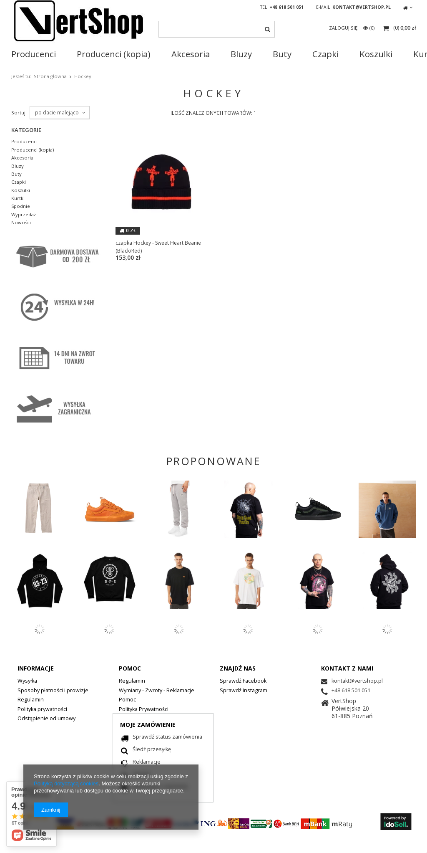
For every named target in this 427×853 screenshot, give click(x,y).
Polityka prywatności (42, 710)
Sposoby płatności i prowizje (53, 691)
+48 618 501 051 (286, 7)
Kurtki (18, 198)
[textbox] (216, 29)
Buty (282, 54)
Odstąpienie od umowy (46, 719)
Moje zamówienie (148, 725)
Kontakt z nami (347, 668)
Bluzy (241, 54)
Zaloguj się (344, 28)
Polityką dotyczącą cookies (66, 783)
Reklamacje (147, 762)
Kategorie (26, 130)
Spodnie (20, 206)
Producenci (33, 54)
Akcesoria (190, 54)
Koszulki (20, 190)
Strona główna (50, 76)
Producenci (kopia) (32, 150)
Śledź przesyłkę (152, 750)
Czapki (325, 54)
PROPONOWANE (213, 461)
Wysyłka (27, 681)
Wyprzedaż (23, 215)
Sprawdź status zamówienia (167, 737)
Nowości (21, 222)
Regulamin (31, 700)
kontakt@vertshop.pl (361, 7)
